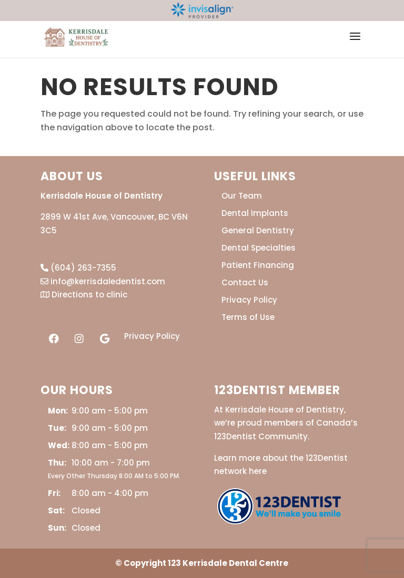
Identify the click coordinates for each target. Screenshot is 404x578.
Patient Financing (257, 265)
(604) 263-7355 (78, 267)
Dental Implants (254, 213)
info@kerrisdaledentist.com (103, 281)
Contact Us (244, 282)
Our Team (241, 195)
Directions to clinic (84, 294)
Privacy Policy (152, 336)
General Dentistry (257, 230)
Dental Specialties (258, 247)
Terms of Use (248, 317)
